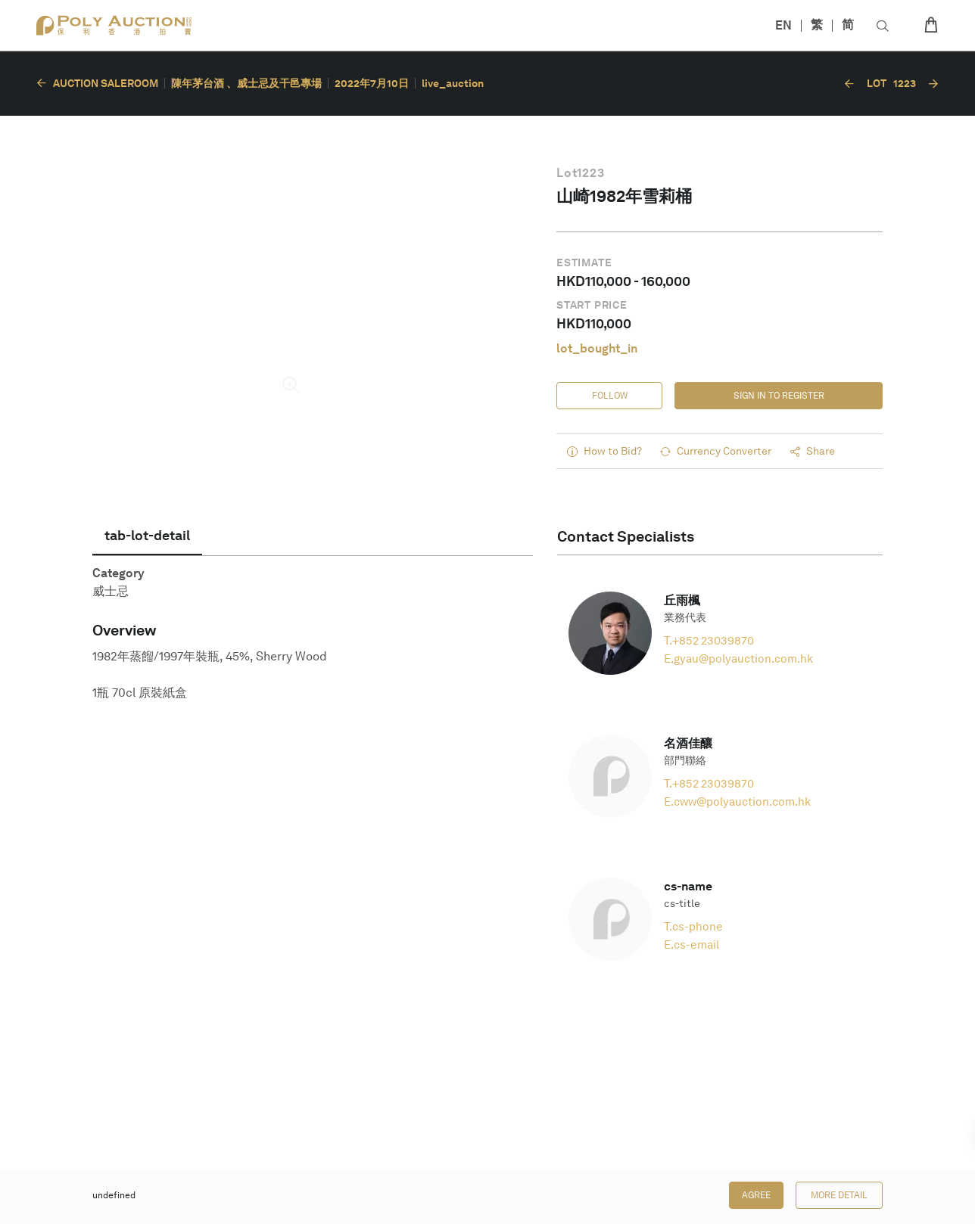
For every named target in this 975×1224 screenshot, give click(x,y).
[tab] (147, 535)
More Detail (839, 1195)
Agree (756, 1195)
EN (783, 25)
